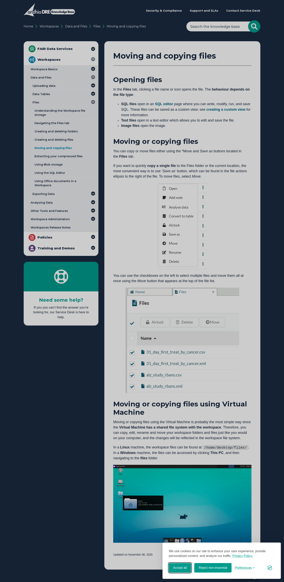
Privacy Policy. (243, 556)
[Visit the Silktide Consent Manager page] (270, 568)
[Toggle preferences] (245, 568)
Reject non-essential (213, 567)
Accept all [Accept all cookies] (180, 567)
